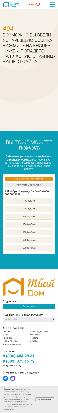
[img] (52, 4)
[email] (26, 319)
